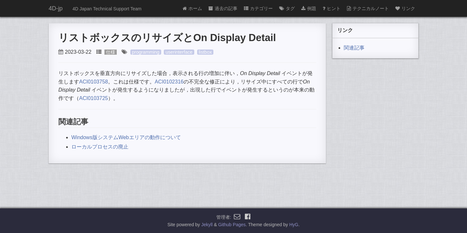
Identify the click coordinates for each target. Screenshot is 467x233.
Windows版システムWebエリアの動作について (126, 137)
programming (146, 52)
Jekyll (207, 224)
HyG (293, 224)
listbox (205, 52)
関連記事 (354, 47)
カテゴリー (258, 8)
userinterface (178, 52)
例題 (308, 8)
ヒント (332, 8)
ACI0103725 (93, 98)
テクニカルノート (368, 8)
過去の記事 (223, 8)
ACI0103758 (93, 81)
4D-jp (56, 8)
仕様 (110, 52)
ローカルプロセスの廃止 (99, 147)
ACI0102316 (169, 81)
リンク (405, 8)
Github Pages (232, 224)
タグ (287, 8)
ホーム (192, 8)
